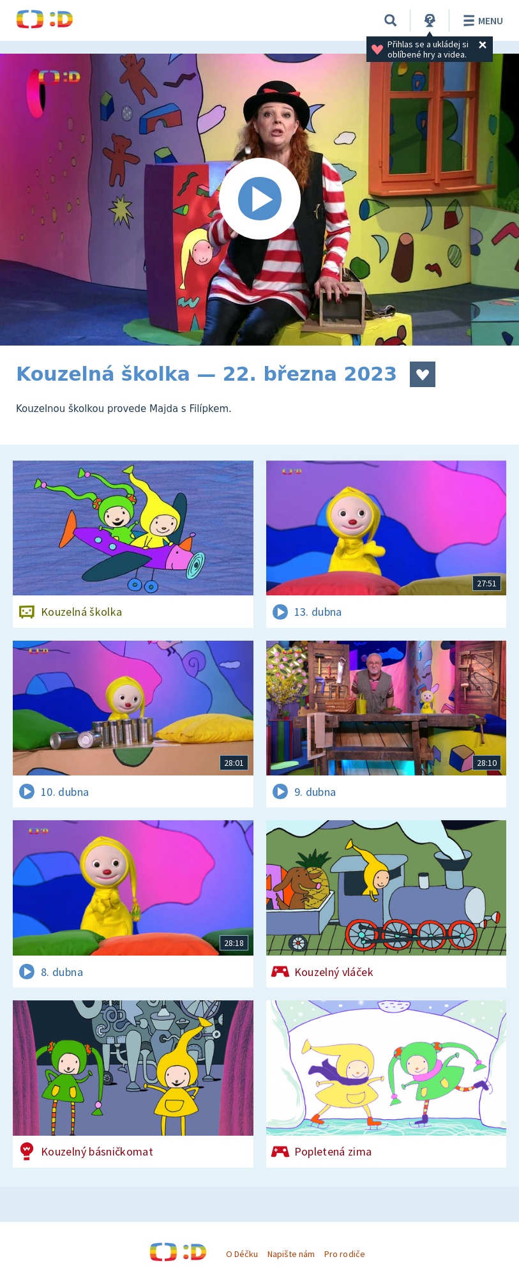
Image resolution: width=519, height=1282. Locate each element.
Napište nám (291, 1254)
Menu (481, 20)
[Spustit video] (259, 200)
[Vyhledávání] (391, 20)
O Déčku (242, 1254)
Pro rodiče (344, 1254)
